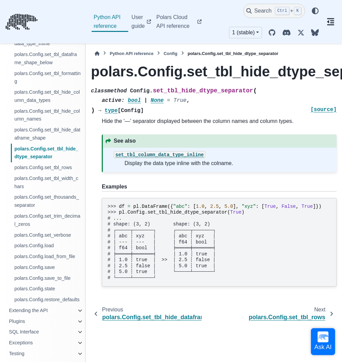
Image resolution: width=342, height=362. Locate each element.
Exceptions (21, 342)
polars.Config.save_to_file (42, 278)
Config (170, 53)
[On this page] (331, 22)
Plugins (17, 321)
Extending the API (28, 310)
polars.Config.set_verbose (42, 235)
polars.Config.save (34, 267)
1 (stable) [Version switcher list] (243, 32)
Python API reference (107, 21)
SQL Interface (24, 331)
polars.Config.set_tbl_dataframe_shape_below (45, 58)
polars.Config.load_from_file (44, 256)
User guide (138, 21)
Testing (16, 353)
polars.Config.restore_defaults (46, 299)
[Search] (274, 11)
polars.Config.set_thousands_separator (46, 201)
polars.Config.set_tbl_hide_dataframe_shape (47, 134)
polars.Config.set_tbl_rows (43, 167)
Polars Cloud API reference (173, 21)
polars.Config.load (34, 245)
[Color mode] (315, 11)
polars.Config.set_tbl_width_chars (46, 182)
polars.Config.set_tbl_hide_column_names (47, 115)
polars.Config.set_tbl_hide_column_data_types (47, 96)
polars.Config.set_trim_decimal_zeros (47, 220)
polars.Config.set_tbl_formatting (47, 77)
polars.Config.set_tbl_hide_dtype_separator (46, 153)
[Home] (97, 53)
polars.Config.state (34, 288)
